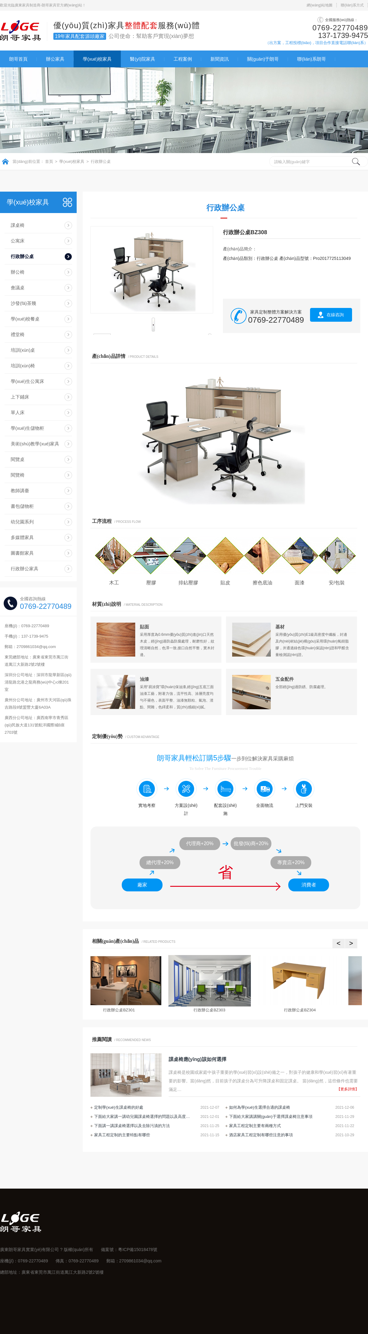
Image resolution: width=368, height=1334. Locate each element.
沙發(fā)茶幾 (23, 303)
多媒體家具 (22, 537)
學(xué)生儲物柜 (27, 428)
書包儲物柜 (22, 506)
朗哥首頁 (18, 59)
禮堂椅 (18, 334)
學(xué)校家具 (97, 59)
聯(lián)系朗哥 (311, 59)
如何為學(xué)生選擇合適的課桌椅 (259, 1107)
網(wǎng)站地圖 (319, 5)
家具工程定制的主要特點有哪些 (122, 1135)
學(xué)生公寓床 (27, 381)
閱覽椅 (18, 475)
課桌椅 (18, 225)
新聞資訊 (219, 59)
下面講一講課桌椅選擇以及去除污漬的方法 (132, 1125)
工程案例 (183, 59)
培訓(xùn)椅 (23, 365)
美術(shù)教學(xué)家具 (35, 443)
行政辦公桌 (101, 161)
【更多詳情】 (348, 1089)
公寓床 (18, 240)
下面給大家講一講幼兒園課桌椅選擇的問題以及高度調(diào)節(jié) (143, 1116)
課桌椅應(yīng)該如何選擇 (197, 1059)
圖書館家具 (22, 553)
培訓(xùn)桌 (23, 350)
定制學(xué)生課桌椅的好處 (118, 1107)
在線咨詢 (335, 314)
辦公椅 (18, 272)
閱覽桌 (18, 459)
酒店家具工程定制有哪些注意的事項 (261, 1135)
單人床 (18, 412)
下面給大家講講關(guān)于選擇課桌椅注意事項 (270, 1116)
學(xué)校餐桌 (25, 318)
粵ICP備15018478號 (137, 1249)
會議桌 (18, 287)
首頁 (49, 161)
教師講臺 (20, 490)
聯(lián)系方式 (352, 5)
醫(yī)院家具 (142, 59)
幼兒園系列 (22, 521)
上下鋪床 (20, 396)
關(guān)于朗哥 (263, 59)
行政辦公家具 (24, 568)
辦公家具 (55, 59)
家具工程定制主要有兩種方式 (255, 1125)
